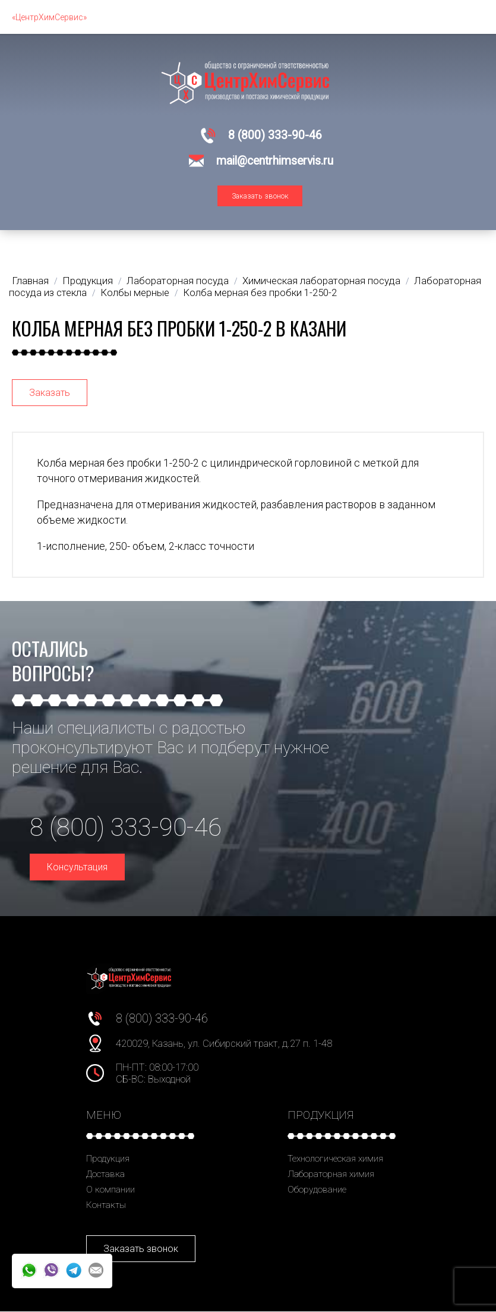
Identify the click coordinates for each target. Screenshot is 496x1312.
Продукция (107, 1158)
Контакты (106, 1205)
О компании (110, 1189)
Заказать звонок (260, 195)
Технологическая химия (335, 1158)
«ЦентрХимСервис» (49, 17)
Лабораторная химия (331, 1174)
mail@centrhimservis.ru (274, 161)
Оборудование (317, 1189)
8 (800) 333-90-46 (275, 135)
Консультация (77, 867)
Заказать (49, 392)
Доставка (105, 1174)
